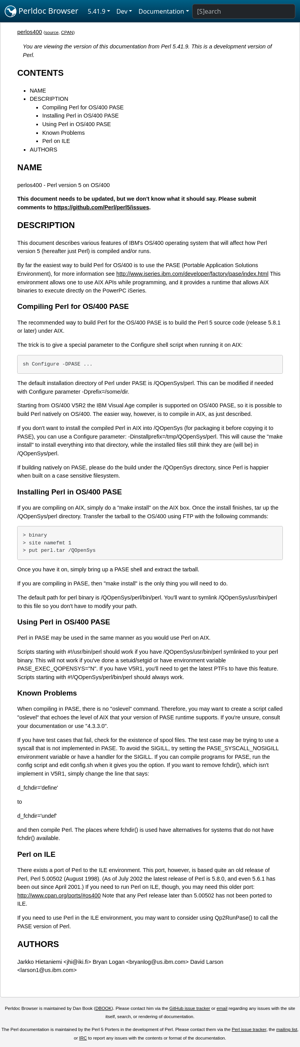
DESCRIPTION (49, 99)
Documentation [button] (161, 11)
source (52, 32)
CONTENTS (40, 73)
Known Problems (63, 133)
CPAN (67, 32)
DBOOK (103, 1008)
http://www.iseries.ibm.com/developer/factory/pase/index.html (192, 274)
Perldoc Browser (42, 11)
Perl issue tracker (249, 1029)
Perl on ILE (56, 141)
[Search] (243, 11)
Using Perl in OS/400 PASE (76, 124)
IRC (83, 1038)
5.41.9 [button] (96, 11)
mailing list (286, 1029)
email (222, 1008)
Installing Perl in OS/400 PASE (80, 115)
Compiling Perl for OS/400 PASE (83, 107)
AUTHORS (43, 149)
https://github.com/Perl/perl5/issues (101, 207)
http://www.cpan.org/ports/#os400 (59, 895)
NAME (38, 90)
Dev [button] (122, 11)
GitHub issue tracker (190, 1008)
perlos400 (29, 32)
